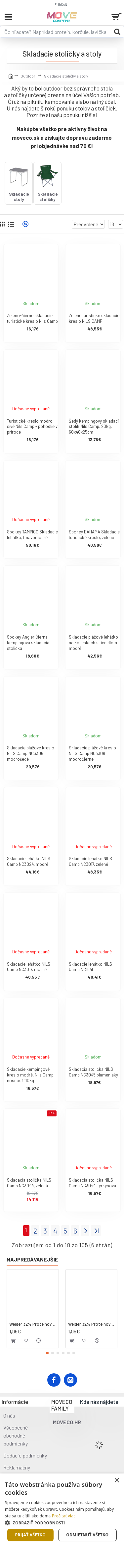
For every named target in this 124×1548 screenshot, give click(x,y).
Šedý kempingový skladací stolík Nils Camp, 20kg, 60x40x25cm (94, 426)
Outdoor (28, 76)
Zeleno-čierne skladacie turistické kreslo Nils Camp (32, 318)
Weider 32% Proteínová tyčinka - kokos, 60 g (32, 1324)
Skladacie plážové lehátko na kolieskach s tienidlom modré (93, 642)
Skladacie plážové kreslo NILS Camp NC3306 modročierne (92, 753)
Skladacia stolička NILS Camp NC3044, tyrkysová (92, 1182)
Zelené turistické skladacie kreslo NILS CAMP (94, 318)
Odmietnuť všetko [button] (87, 1535)
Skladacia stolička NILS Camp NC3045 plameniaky (93, 1071)
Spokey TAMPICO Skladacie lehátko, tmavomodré (32, 534)
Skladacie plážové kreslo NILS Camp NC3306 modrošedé (30, 753)
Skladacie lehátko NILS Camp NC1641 (90, 966)
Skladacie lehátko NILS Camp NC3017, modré (28, 966)
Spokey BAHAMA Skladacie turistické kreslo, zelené (94, 534)
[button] (47, 1353)
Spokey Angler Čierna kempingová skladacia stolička (28, 642)
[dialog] (62, 1510)
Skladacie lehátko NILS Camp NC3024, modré (28, 861)
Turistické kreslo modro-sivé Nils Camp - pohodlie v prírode (32, 426)
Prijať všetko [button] (30, 1535)
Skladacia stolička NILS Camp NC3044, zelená (29, 1182)
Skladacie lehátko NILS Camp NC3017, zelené (90, 861)
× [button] (116, 1480)
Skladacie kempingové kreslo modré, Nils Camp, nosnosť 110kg (31, 1074)
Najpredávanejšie (32, 1259)
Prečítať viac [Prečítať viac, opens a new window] (63, 1516)
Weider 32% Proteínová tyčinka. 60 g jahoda (91, 1324)
